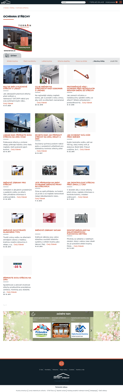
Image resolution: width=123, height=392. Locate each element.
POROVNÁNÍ (112, 2)
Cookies (71, 369)
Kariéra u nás (80, 369)
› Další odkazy (102, 390)
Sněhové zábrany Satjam (48, 230)
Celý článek (8, 103)
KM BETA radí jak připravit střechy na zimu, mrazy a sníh (48, 137)
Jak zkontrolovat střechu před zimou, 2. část (81, 184)
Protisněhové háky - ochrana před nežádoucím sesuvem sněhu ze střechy (81, 89)
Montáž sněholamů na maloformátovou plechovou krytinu (78, 232)
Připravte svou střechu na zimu (17, 279)
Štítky (12, 8)
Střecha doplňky (64, 61)
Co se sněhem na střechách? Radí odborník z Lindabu (48, 89)
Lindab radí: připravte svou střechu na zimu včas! (17, 136)
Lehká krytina (47, 61)
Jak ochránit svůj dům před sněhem (78, 136)
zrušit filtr (114, 61)
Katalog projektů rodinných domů (78, 390)
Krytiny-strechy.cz (22, 390)
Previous (31, 331)
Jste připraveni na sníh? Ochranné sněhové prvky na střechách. (48, 184)
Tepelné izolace (61, 390)
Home (6, 8)
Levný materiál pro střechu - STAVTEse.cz (42, 390)
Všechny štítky (99, 61)
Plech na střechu (30, 61)
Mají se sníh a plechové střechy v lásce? (15, 88)
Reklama (55, 369)
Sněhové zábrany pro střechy (14, 184)
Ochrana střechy (22, 8)
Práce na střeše (81, 61)
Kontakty (48, 369)
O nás (41, 369)
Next (91, 331)
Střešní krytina (12, 61)
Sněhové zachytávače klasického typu (14, 231)
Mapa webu (63, 369)
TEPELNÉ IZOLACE (97, 2)
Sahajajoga (93, 390)
